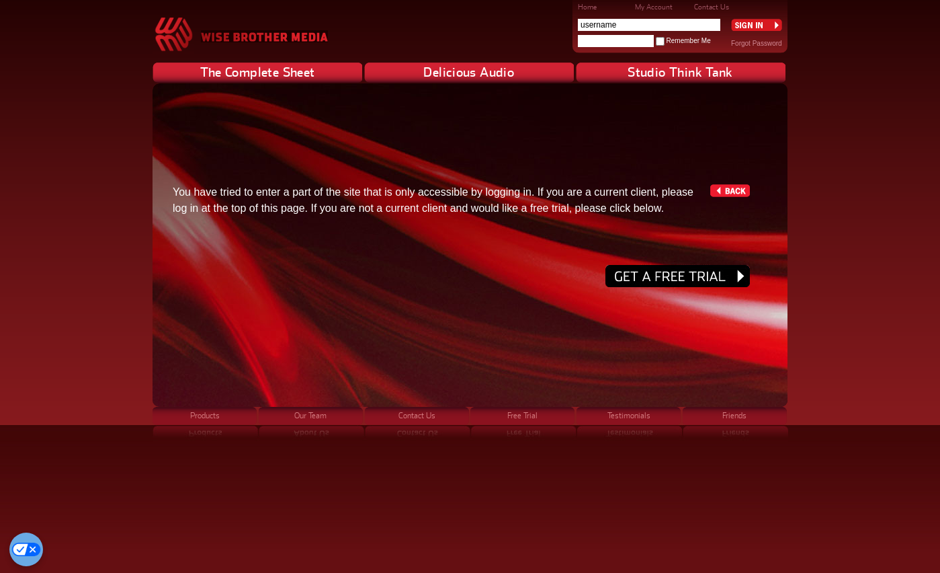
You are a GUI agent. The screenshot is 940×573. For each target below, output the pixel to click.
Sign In (756, 25)
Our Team (310, 415)
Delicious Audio (468, 72)
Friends (734, 415)
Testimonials (628, 415)
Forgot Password (756, 43)
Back (730, 190)
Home (587, 7)
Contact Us (711, 7)
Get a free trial (677, 275)
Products (205, 415)
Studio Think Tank (680, 72)
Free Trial (522, 415)
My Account (654, 7)
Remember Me (689, 40)
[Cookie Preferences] (26, 549)
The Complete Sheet (257, 72)
